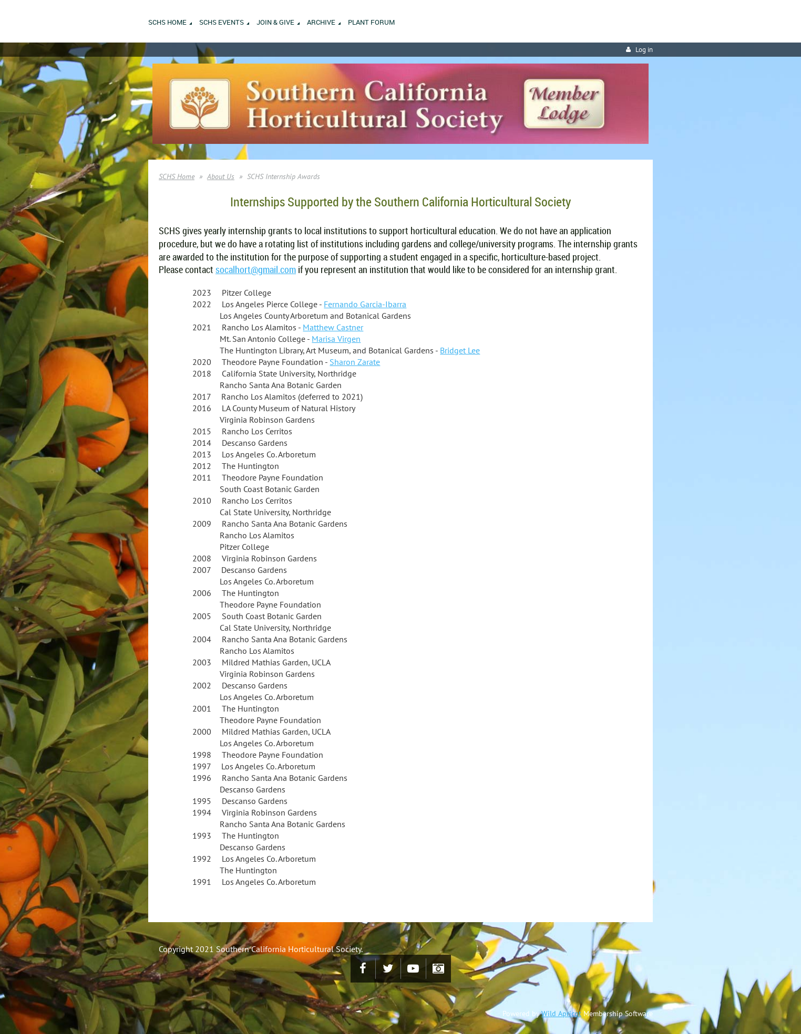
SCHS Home (176, 176)
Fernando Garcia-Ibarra (365, 304)
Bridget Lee (460, 350)
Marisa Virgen (336, 338)
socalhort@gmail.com (255, 269)
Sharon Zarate (355, 362)
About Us (220, 176)
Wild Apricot (561, 1013)
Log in (644, 49)
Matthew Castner (333, 327)
